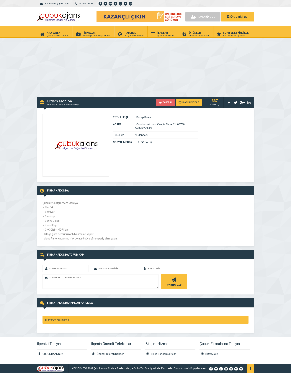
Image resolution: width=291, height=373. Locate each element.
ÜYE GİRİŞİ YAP (238, 16)
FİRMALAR (211, 353)
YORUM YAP (174, 281)
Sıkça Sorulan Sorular (163, 353)
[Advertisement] (145, 65)
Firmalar (51, 105)
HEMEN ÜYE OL (203, 16)
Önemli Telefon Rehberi (110, 353)
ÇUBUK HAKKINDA (52, 353)
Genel (60, 105)
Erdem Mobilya (72, 105)
